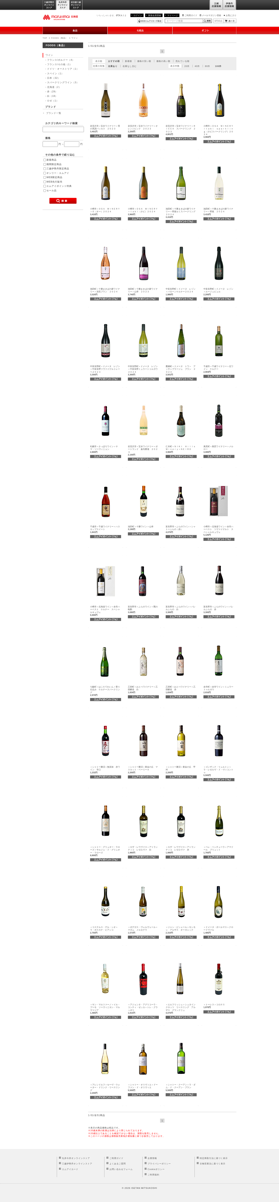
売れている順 (182, 61)
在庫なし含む (130, 66)
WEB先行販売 (54, 181)
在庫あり (112, 66)
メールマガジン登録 (211, 15)
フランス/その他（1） (59, 64)
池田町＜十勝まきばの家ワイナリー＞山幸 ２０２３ (143, 292)
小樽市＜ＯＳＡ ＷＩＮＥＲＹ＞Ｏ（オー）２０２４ (105, 212)
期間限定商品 (54, 164)
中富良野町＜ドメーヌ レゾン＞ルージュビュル (218, 292)
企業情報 (152, 1158)
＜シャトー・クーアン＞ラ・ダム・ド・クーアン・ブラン (180, 1087)
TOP (45, 38)
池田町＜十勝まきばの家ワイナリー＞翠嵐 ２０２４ (218, 212)
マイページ (172, 15)
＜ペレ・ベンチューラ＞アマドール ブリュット (218, 850)
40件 (197, 66)
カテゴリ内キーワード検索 (61, 123)
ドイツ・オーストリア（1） (63, 69)
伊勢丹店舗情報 (229, 5)
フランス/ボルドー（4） (61, 60)
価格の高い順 (163, 61)
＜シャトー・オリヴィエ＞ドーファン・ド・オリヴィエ (143, 1087)
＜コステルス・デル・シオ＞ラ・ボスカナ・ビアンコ (104, 930)
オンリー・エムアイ (57, 173)
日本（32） (53, 78)
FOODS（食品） (59, 38)
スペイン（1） (55, 73)
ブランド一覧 (53, 113)
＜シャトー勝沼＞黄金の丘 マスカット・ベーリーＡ (143, 770)
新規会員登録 (154, 15)
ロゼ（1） (53, 100)
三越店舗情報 (216, 5)
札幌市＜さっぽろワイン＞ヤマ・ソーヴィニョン (104, 449)
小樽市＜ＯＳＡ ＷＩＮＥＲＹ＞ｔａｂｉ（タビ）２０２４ (143, 212)
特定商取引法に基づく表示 (214, 1158)
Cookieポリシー (156, 1169)
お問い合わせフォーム (121, 1169)
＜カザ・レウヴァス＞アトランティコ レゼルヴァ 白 (143, 850)
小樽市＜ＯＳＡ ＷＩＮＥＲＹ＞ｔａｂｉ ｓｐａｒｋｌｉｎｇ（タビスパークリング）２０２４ (218, 131)
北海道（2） (54, 87)
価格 (48, 138)
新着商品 (51, 159)
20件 (186, 66)
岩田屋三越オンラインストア (76, 5)
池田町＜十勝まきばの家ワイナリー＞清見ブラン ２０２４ (105, 292)
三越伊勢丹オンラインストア (49, 5)
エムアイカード (70, 1169)
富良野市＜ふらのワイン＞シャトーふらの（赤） (180, 529)
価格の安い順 (144, 61)
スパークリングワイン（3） (63, 82)
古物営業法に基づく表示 (212, 1163)
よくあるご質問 (117, 1163)
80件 (207, 66)
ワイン (74, 38)
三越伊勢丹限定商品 (57, 168)
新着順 (128, 61)
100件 (218, 66)
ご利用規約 (153, 1174)
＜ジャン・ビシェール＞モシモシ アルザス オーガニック (180, 930)
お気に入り (231, 15)
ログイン (137, 15)
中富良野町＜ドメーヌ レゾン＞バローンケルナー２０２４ (180, 292)
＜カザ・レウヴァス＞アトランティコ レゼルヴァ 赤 (180, 850)
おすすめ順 (114, 61)
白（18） (52, 96)
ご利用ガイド (190, 15)
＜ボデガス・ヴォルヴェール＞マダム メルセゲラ (143, 930)
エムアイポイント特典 (59, 186)
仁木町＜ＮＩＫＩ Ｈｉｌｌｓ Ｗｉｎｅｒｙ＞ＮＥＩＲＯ (182, 449)
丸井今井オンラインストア (62, 5)
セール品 (51, 190)
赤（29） (52, 91)
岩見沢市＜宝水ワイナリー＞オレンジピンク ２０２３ (143, 129)
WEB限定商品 (54, 177)
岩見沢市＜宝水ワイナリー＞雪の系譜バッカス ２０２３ (105, 129)
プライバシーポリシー (159, 1163)
